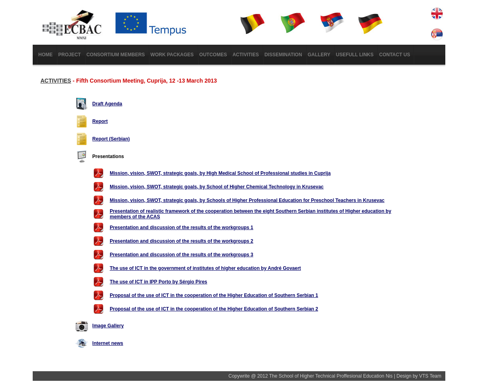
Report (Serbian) (111, 139)
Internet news (107, 343)
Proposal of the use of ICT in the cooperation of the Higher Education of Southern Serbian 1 (214, 295)
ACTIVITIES (55, 80)
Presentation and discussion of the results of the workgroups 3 (181, 254)
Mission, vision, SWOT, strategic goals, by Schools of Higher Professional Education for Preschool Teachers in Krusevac (247, 200)
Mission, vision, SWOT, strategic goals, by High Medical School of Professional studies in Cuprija (220, 173)
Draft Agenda (107, 104)
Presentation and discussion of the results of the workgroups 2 (181, 241)
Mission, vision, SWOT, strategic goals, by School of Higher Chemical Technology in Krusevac (217, 187)
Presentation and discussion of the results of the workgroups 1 (181, 227)
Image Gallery (108, 326)
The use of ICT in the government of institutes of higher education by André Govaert (205, 268)
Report (100, 121)
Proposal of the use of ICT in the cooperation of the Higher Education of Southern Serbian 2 (214, 309)
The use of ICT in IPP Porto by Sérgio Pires (158, 282)
